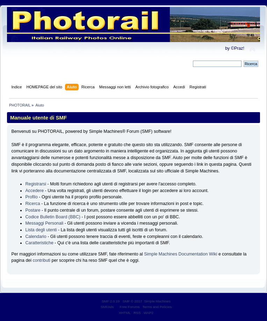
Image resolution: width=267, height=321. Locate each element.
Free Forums (130, 307)
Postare (32, 210)
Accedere (34, 190)
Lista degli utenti (41, 229)
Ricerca (32, 203)
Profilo (31, 196)
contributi (41, 260)
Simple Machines (157, 301)
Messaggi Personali (44, 223)
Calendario (35, 236)
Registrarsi (35, 184)
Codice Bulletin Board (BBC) (52, 216)
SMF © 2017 (132, 301)
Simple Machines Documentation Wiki (180, 254)
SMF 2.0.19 (111, 301)
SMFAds (107, 307)
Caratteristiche (39, 242)
